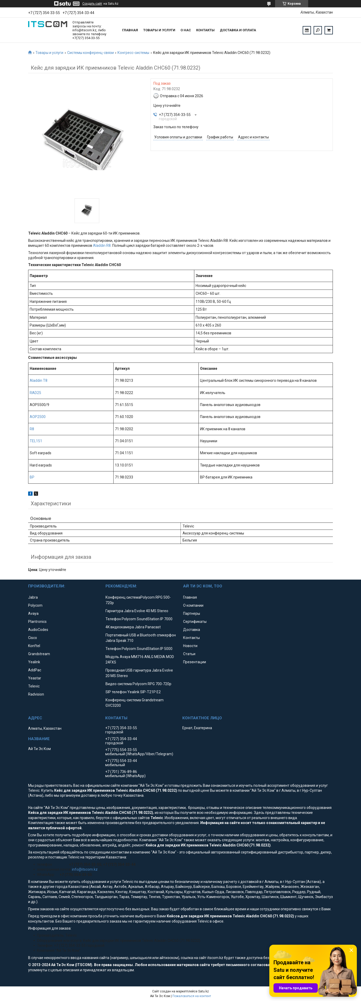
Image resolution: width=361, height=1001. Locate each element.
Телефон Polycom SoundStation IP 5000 (138, 649)
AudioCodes (38, 630)
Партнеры (191, 613)
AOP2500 (38, 417)
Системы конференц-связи (90, 53)
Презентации (194, 662)
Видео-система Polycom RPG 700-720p (138, 684)
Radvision (36, 694)
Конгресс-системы (133, 53)
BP (32, 477)
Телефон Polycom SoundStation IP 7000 (138, 619)
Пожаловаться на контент (191, 996)
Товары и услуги (159, 30)
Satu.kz (203, 991)
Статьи (189, 654)
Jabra (33, 597)
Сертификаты (195, 621)
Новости (190, 646)
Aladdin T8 (38, 380)
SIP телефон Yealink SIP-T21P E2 (133, 692)
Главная (130, 30)
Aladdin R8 (102, 245)
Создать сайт (92, 3)
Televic (34, 686)
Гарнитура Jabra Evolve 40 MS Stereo (136, 611)
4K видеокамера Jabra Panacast (133, 627)
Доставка (191, 630)
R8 (32, 429)
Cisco (32, 638)
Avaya (33, 613)
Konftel (34, 646)
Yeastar (34, 678)
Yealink (34, 662)
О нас (185, 30)
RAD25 (35, 393)
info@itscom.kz (85, 869)
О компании (193, 605)
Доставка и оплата (238, 30)
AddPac (34, 670)
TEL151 (36, 441)
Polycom (35, 605)
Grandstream (39, 654)
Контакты (205, 30)
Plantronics (37, 621)
